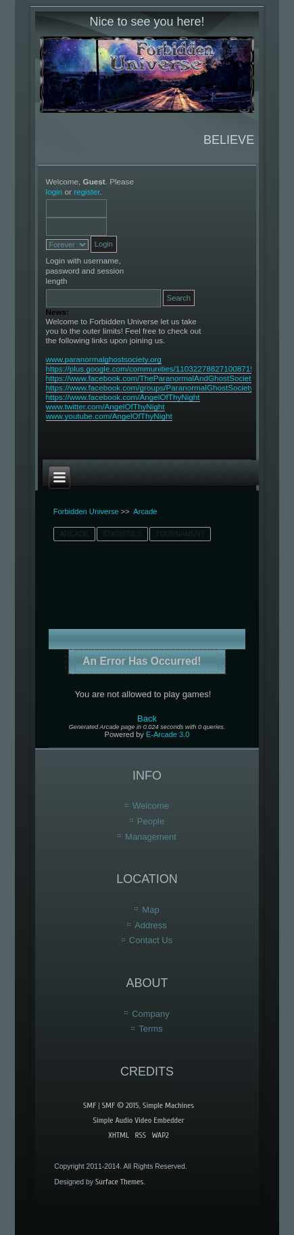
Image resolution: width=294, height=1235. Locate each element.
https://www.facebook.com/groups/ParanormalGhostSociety (150, 387)
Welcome (150, 806)
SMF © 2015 (120, 1105)
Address (150, 925)
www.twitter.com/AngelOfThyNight (105, 406)
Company (151, 1014)
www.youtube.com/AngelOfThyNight (109, 415)
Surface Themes (119, 1181)
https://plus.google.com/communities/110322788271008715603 (157, 368)
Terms (150, 1029)
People (150, 821)
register (86, 191)
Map (150, 910)
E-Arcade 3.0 (167, 734)
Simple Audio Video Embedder (138, 1120)
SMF (89, 1105)
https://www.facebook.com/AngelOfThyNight (123, 397)
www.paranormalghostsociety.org (104, 359)
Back (147, 718)
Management (150, 837)
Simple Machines (168, 1105)
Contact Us (150, 940)
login (54, 191)
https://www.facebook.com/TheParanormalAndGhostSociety (150, 378)
